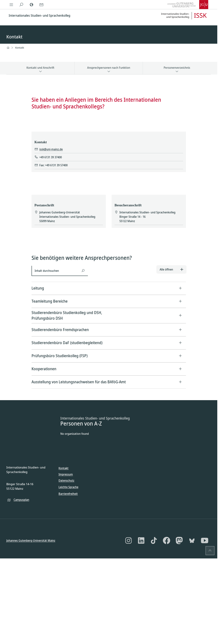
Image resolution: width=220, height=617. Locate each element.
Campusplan (21, 500)
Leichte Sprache (68, 487)
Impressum (66, 474)
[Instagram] (128, 540)
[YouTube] (204, 540)
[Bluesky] (192, 540)
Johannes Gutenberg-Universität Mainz (30, 540)
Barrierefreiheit (68, 494)
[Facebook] (166, 540)
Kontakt (19, 47)
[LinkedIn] (141, 540)
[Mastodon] (179, 540)
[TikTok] (153, 540)
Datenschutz (66, 480)
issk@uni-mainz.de (51, 149)
